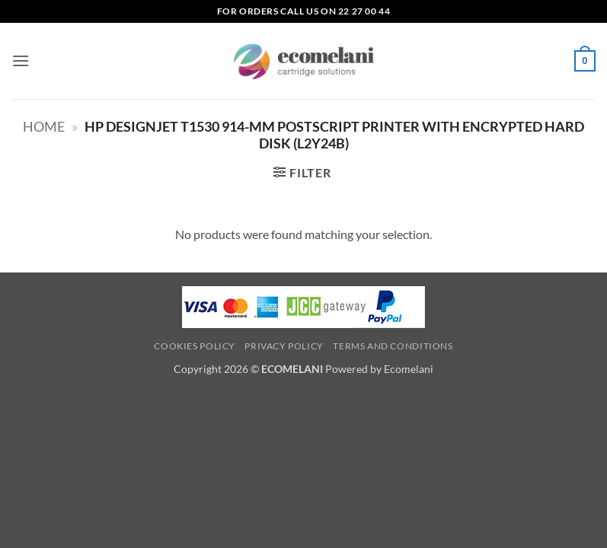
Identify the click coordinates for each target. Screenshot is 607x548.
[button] (20, 60)
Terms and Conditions (392, 346)
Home (44, 126)
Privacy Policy (284, 346)
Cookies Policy (194, 346)
